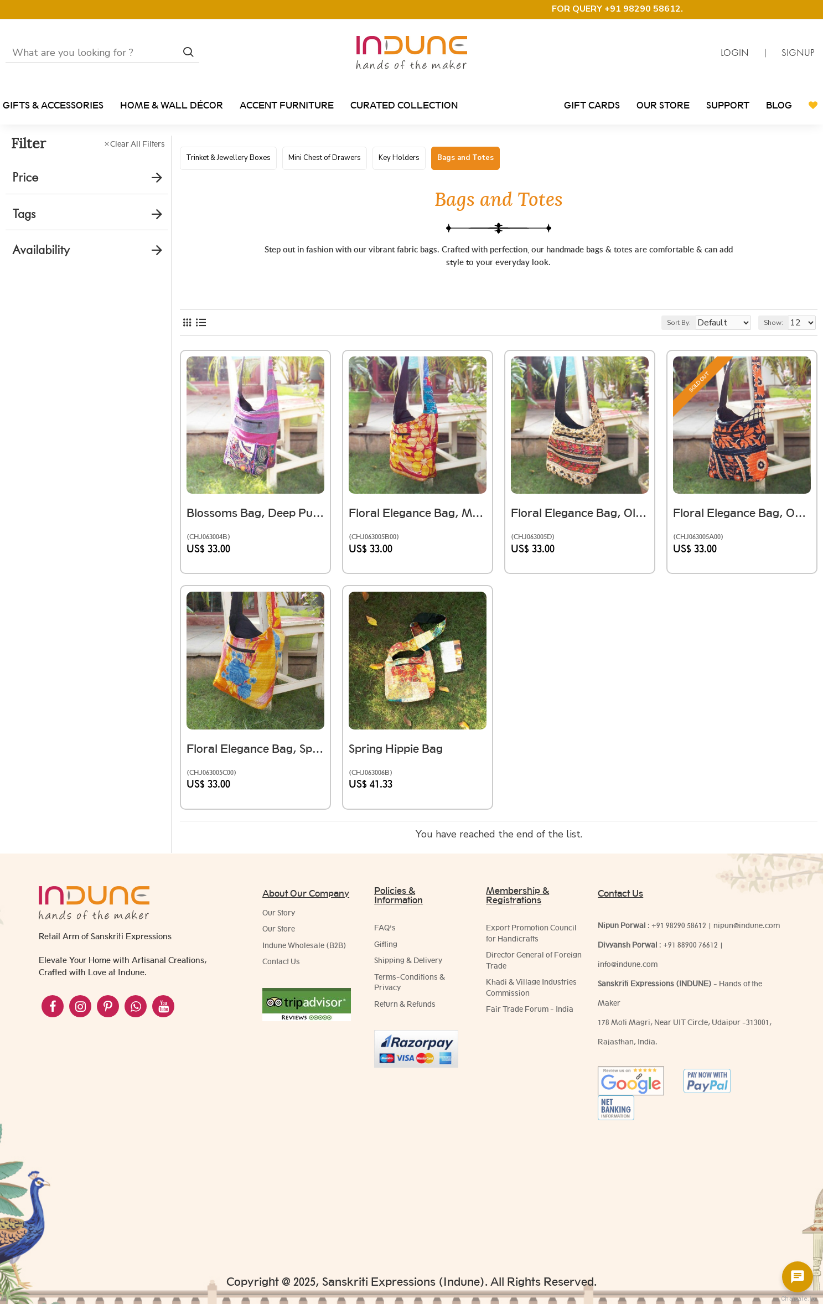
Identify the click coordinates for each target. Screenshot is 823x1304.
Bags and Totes (465, 158)
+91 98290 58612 (678, 936)
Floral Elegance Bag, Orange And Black (742, 519)
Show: (778, 333)
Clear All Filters (137, 143)
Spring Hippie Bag (401, 755)
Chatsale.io (797, 1298)
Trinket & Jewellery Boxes (228, 158)
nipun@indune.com (746, 936)
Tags (23, 213)
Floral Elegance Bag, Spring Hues (255, 755)
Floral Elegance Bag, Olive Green (579, 519)
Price (25, 177)
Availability (41, 249)
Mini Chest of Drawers (324, 158)
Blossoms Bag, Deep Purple (255, 519)
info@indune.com (628, 975)
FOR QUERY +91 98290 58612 (616, 9)
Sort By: (672, 333)
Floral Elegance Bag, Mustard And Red (417, 519)
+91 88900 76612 (690, 955)
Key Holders (399, 158)
